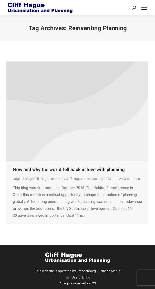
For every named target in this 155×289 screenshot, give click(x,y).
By (71, 179)
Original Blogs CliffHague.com (35, 179)
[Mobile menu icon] (144, 8)
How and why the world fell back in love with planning (69, 169)
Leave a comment (128, 179)
